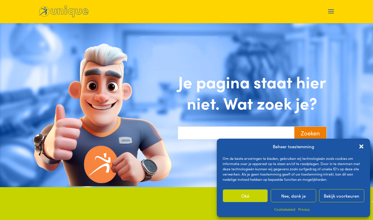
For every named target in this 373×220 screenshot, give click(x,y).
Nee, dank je (293, 196)
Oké (245, 196)
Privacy (304, 209)
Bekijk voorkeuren (341, 196)
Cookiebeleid (284, 209)
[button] (361, 146)
